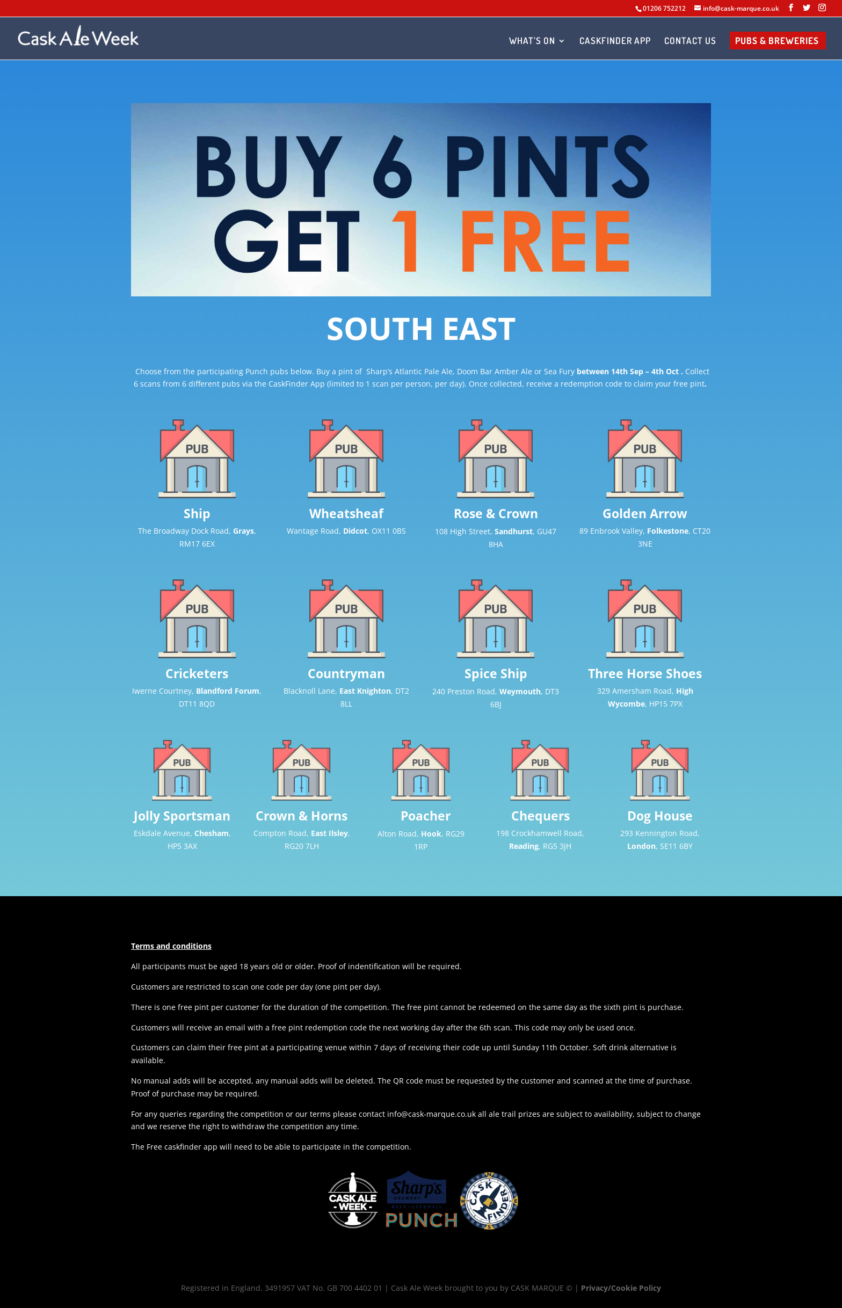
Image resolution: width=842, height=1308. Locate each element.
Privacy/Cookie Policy (621, 1288)
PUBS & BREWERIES (777, 41)
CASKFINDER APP (615, 41)
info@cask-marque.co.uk (431, 1114)
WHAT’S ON (532, 41)
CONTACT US (690, 41)
